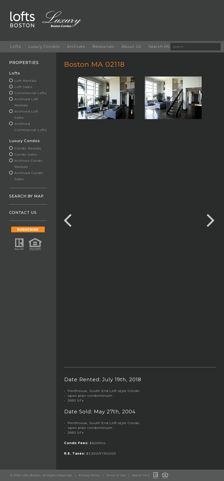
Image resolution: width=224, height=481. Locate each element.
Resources (103, 46)
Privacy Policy (89, 475)
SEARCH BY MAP (26, 196)
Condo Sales (25, 154)
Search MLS (160, 46)
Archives (76, 46)
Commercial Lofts (30, 93)
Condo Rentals (27, 148)
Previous (67, 219)
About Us (131, 46)
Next (211, 219)
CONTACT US (22, 212)
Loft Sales (23, 87)
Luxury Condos (44, 46)
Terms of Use (115, 475)
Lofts (15, 46)
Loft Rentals (25, 81)
